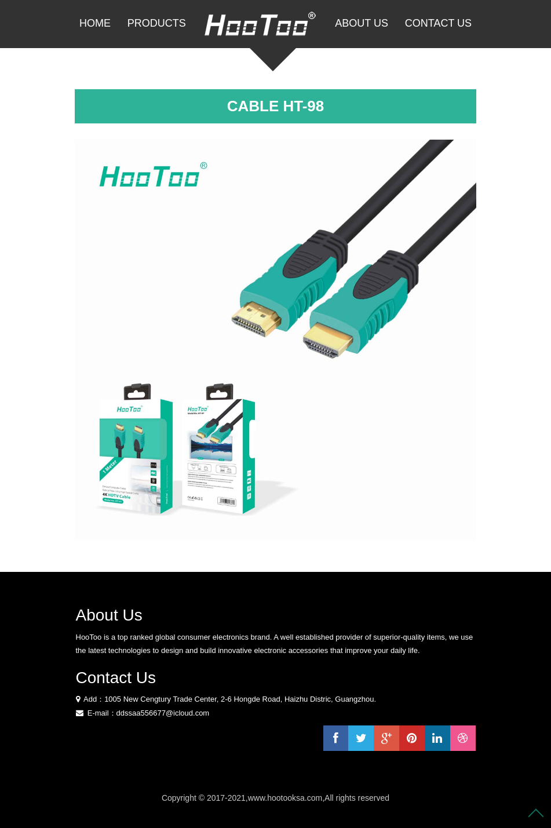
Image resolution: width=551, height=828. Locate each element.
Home (95, 23)
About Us (361, 23)
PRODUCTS (156, 23)
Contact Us (438, 23)
